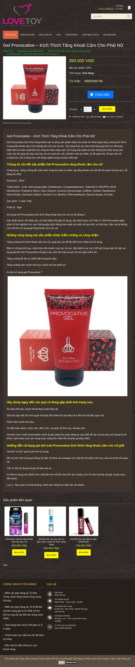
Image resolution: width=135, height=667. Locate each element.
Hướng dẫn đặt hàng (71, 658)
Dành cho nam (28, 35)
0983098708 (93, 81)
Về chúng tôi (11, 658)
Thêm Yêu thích (78, 117)
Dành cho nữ (45, 35)
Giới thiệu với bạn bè (114, 117)
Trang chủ (10, 35)
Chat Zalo (102, 94)
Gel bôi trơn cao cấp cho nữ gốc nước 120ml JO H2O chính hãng (51, 542)
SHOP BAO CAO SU (90, 35)
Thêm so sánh (95, 117)
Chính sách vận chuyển (97, 658)
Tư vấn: (75, 81)
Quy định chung (28, 658)
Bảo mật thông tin (121, 658)
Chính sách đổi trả (48, 658)
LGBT (58, 35)
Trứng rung (71, 35)
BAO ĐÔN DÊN (109, 35)
